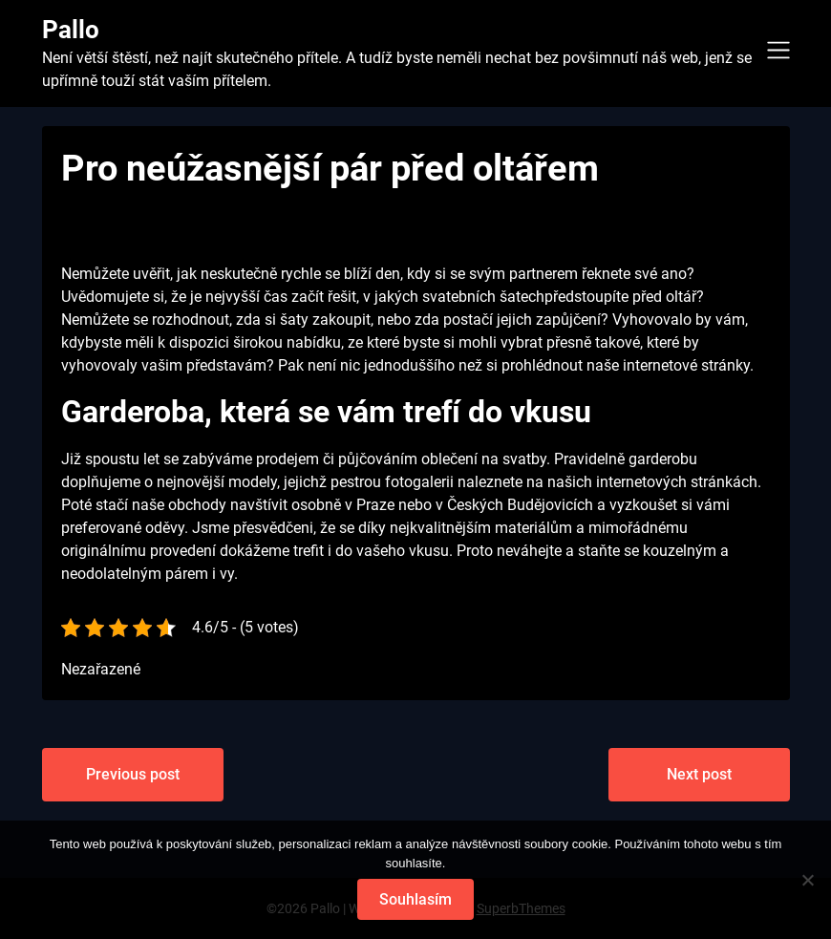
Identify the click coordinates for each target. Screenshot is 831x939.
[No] (807, 879)
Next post (699, 774)
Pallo (70, 29)
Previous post (133, 774)
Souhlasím (415, 899)
